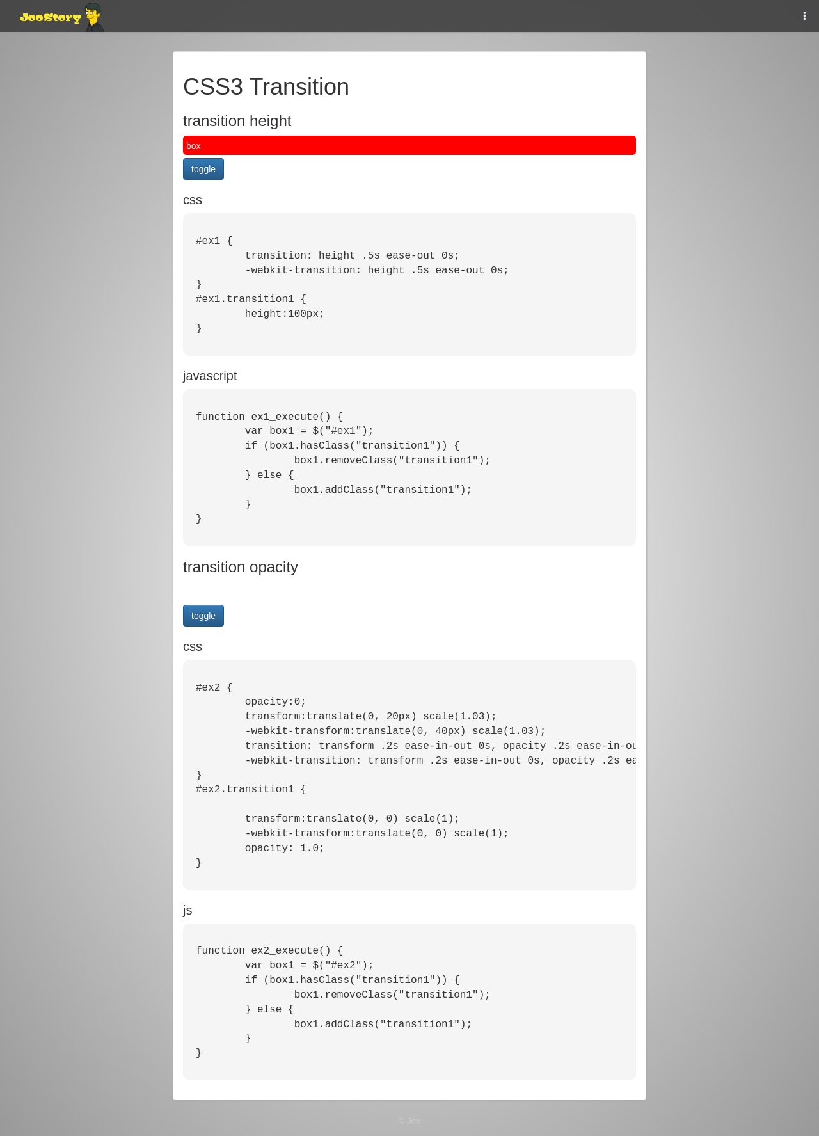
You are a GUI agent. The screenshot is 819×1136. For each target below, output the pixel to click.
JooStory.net (61, 16)
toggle (203, 169)
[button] (805, 16)
